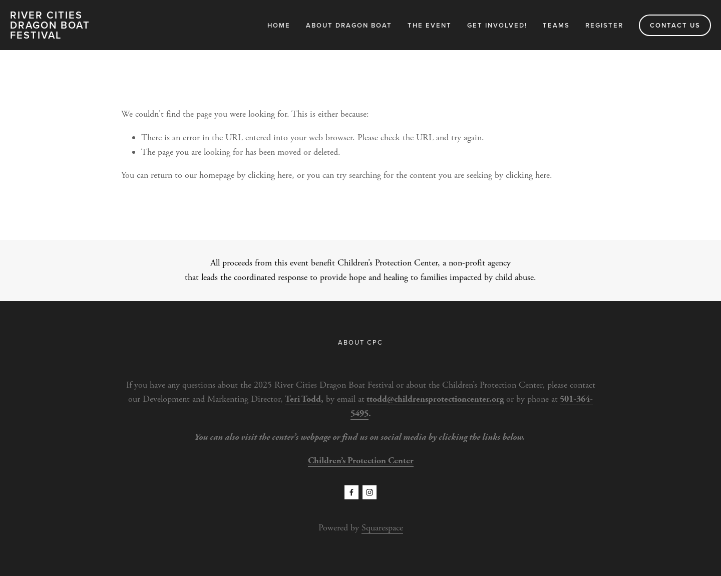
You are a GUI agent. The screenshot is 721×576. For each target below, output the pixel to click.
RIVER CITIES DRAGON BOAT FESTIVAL (50, 25)
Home (278, 25)
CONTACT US (675, 25)
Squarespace (382, 527)
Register (604, 25)
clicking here (270, 175)
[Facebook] (351, 492)
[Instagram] (370, 492)
